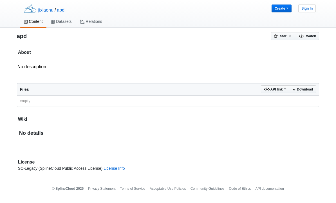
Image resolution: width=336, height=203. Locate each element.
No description (168, 70)
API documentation (270, 189)
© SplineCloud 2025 (68, 189)
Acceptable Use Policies (168, 189)
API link (275, 89)
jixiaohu (45, 10)
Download (302, 89)
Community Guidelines (208, 189)
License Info (114, 168)
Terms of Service (132, 189)
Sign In (307, 8)
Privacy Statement (101, 189)
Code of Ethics (240, 189)
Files (24, 89)
